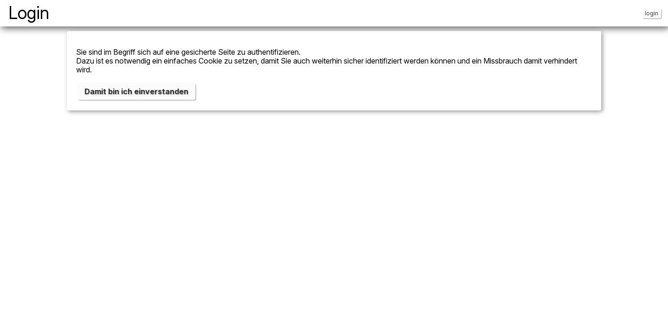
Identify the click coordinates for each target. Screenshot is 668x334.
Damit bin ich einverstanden (136, 91)
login (651, 13)
